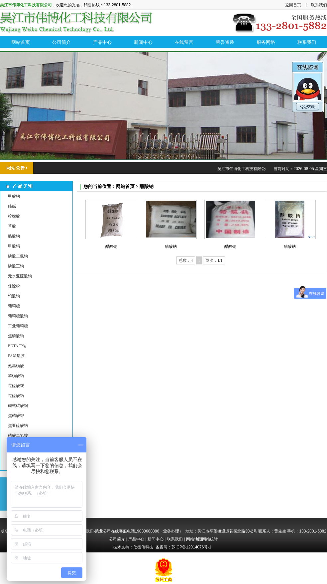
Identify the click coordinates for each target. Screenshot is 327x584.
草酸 (12, 226)
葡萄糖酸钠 (18, 316)
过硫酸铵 (16, 385)
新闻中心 (156, 539)
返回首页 (293, 5)
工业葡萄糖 (18, 326)
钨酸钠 (14, 296)
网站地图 (194, 539)
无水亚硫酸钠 (20, 276)
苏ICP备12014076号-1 (191, 547)
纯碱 (12, 206)
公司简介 (117, 539)
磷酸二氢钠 (18, 256)
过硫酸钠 (16, 395)
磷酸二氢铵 (18, 435)
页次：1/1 (213, 260)
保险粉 (14, 286)
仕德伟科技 (143, 547)
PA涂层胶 (16, 355)
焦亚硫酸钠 (18, 425)
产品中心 (136, 539)
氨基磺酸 (16, 365)
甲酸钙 (14, 246)
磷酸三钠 (16, 266)
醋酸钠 (14, 236)
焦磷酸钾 (16, 415)
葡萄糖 (14, 306)
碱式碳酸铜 (18, 405)
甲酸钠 (14, 196)
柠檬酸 (14, 216)
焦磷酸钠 (16, 336)
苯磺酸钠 (16, 375)
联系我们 (319, 5)
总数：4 (186, 260)
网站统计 (210, 539)
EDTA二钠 (17, 345)
